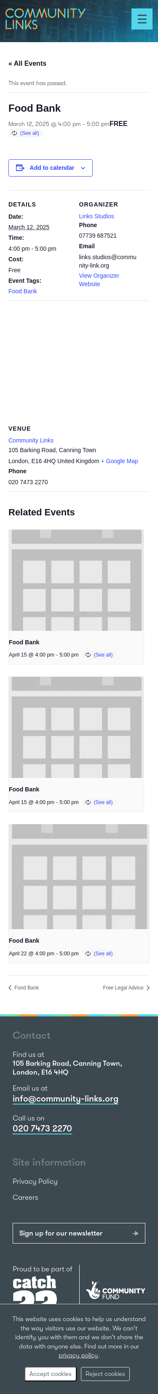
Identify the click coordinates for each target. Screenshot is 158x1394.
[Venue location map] (79, 361)
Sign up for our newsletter (60, 1233)
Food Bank (22, 291)
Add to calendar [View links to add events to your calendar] (52, 167)
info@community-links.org (65, 1099)
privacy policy (78, 1355)
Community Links (31, 440)
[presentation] (76, 580)
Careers (25, 1197)
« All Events (27, 63)
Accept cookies (50, 1374)
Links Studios (96, 216)
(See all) (29, 133)
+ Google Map (119, 461)
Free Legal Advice (124, 988)
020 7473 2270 (42, 1128)
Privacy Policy (35, 1181)
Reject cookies (105, 1374)
